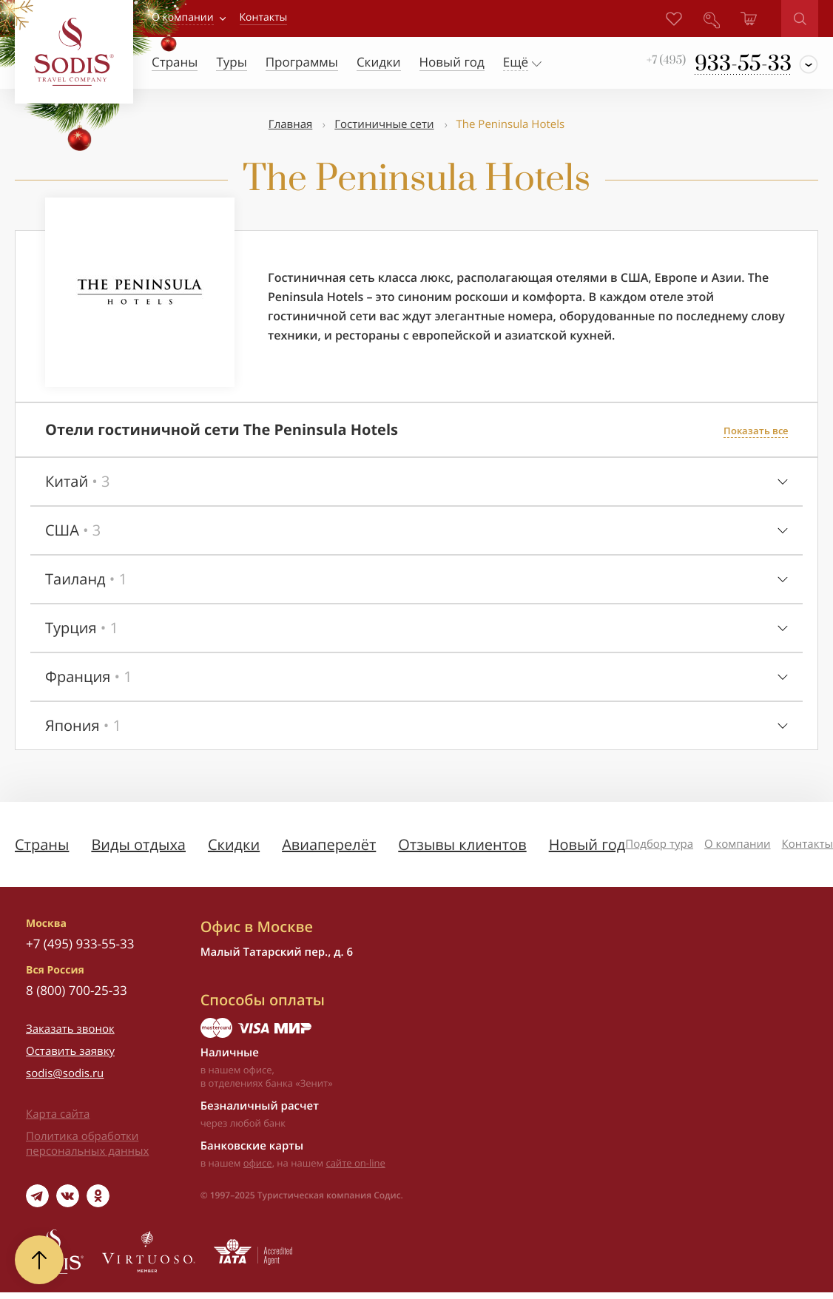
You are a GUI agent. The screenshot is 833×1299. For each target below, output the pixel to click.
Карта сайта (58, 1114)
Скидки (234, 844)
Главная (290, 124)
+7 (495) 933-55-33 (80, 943)
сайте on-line (355, 1163)
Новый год (587, 844)
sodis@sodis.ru (65, 1073)
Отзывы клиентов (462, 844)
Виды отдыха (138, 844)
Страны (42, 844)
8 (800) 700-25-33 (76, 990)
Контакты (807, 844)
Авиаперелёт (329, 844)
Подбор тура (659, 844)
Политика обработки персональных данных (87, 1143)
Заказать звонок (70, 1029)
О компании (183, 17)
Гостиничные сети (384, 124)
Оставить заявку (70, 1051)
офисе (257, 1163)
